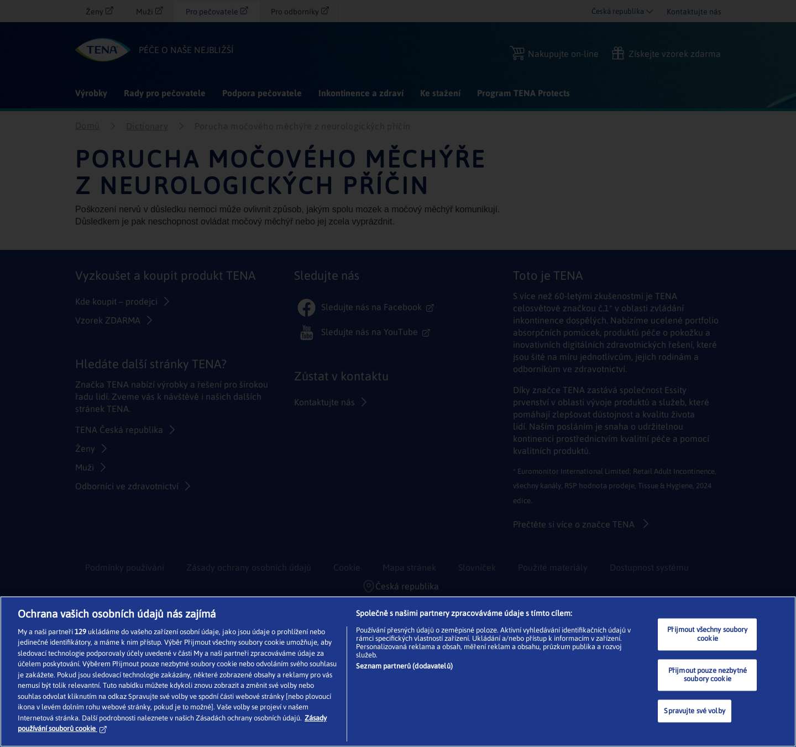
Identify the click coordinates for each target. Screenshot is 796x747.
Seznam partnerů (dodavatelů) (404, 666)
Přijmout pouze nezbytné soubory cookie (707, 674)
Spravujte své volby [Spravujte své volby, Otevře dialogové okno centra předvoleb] (694, 711)
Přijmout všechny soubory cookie (707, 634)
